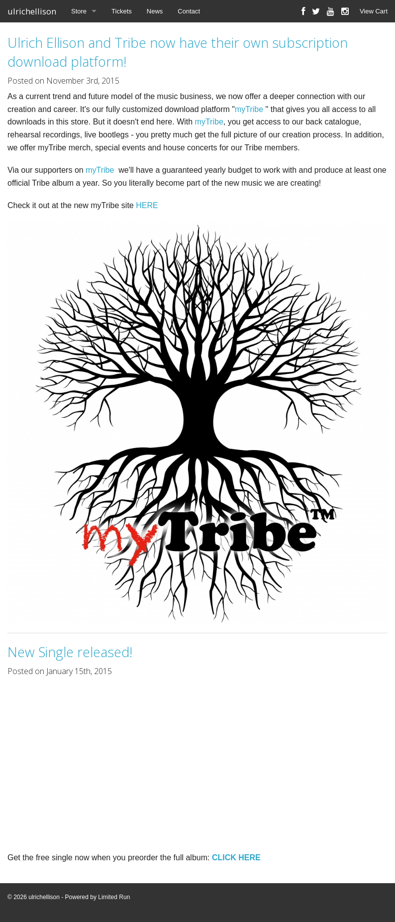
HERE (147, 205)
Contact (189, 11)
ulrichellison (31, 11)
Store (79, 11)
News (155, 11)
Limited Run (114, 897)
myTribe (249, 109)
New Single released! (69, 652)
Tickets (121, 11)
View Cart (374, 11)
